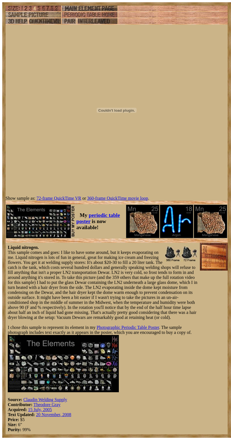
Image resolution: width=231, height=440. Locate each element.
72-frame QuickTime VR (59, 198)
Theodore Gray (47, 404)
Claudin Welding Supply (45, 399)
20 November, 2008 (53, 414)
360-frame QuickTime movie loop (117, 198)
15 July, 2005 (40, 409)
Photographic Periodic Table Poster (128, 327)
